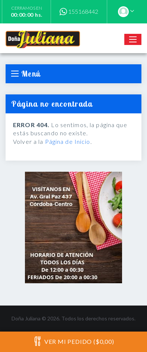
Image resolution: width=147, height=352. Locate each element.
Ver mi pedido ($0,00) (73, 341)
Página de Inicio (67, 141)
